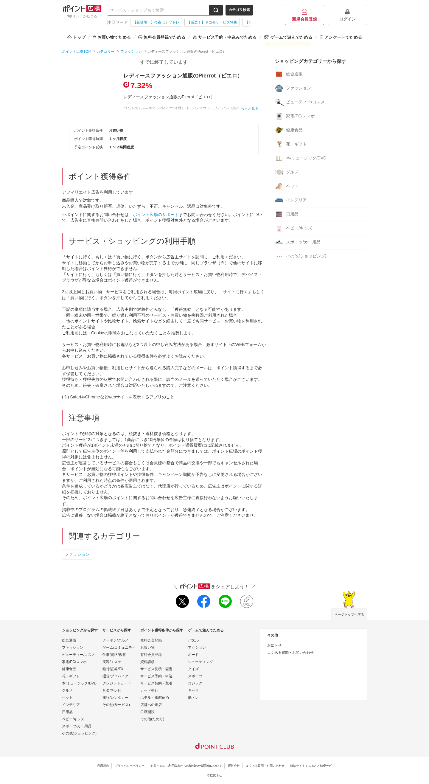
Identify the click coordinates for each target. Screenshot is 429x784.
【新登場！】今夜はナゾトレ (156, 22)
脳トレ (193, 697)
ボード (193, 655)
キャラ (193, 690)
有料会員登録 (151, 655)
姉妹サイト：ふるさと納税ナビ (311, 765)
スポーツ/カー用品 (298, 242)
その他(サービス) (116, 705)
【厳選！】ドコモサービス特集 (212, 22)
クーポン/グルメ (115, 640)
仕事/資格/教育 (114, 655)
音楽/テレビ (111, 690)
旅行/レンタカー (115, 697)
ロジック (195, 683)
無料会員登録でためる (161, 37)
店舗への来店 (151, 705)
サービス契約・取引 (156, 683)
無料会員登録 (151, 640)
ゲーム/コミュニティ (119, 647)
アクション (197, 647)
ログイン (347, 15)
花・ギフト (291, 144)
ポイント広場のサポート (156, 214)
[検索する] (216, 10)
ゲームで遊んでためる (288, 37)
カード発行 (149, 690)
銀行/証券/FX (112, 669)
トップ (76, 37)
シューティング (200, 662)
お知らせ (274, 645)
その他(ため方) (152, 719)
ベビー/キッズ (293, 228)
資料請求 (147, 662)
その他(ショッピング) (300, 256)
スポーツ (195, 676)
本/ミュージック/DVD (300, 158)
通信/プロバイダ (115, 676)
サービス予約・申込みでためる (225, 37)
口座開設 (147, 712)
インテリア (291, 200)
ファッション (77, 554)
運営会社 (234, 765)
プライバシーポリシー (129, 765)
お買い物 (147, 647)
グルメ (287, 172)
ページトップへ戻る (349, 614)
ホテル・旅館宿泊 (154, 697)
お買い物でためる (112, 37)
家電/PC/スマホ (295, 116)
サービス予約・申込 (156, 676)
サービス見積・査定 (156, 669)
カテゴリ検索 (239, 10)
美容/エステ (111, 662)
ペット (287, 186)
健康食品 (289, 130)
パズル (193, 640)
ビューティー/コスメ (300, 102)
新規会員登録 (304, 15)
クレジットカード (116, 683)
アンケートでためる (341, 37)
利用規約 (103, 765)
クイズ (193, 669)
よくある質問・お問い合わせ (290, 653)
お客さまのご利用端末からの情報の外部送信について (186, 765)
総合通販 (289, 74)
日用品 (287, 214)
